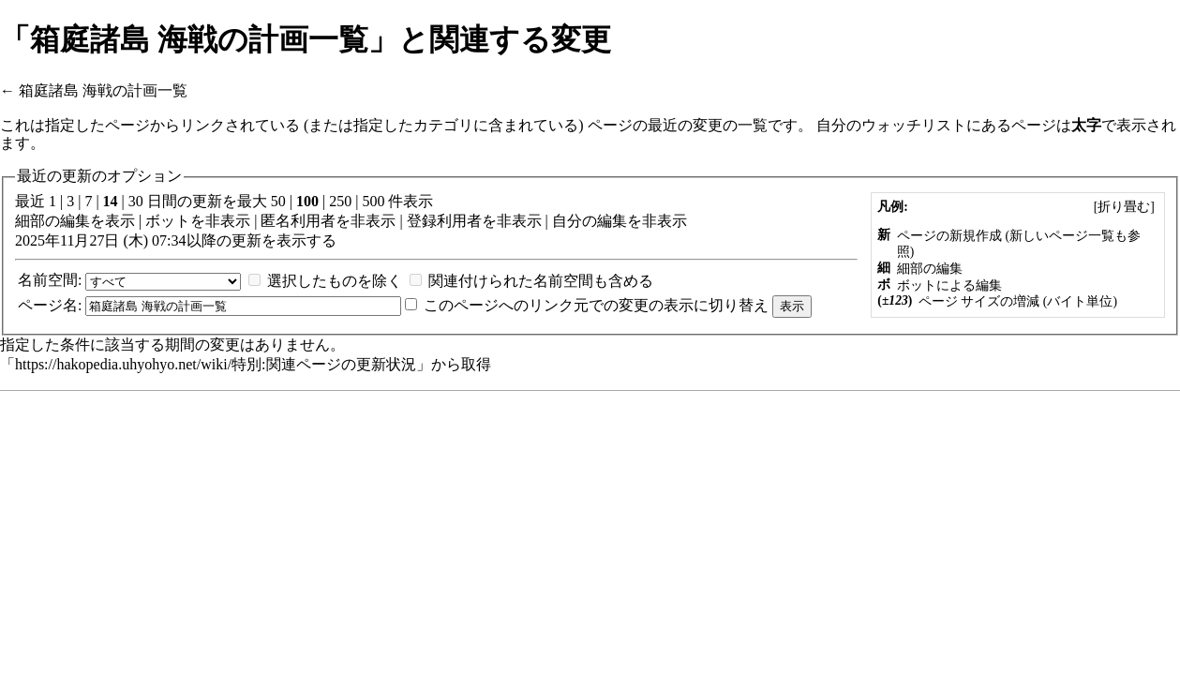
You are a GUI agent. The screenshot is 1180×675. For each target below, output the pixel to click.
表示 (120, 221)
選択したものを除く (334, 281)
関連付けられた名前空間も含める (540, 281)
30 (135, 201)
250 (340, 201)
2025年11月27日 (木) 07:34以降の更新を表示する (175, 240)
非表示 (227, 221)
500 (373, 201)
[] (1124, 207)
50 (278, 201)
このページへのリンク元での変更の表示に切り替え (596, 305)
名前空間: (50, 280)
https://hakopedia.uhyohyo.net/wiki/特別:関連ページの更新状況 (215, 364)
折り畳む (1124, 207)
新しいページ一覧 (1061, 236)
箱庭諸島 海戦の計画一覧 (103, 90)
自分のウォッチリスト (891, 125)
